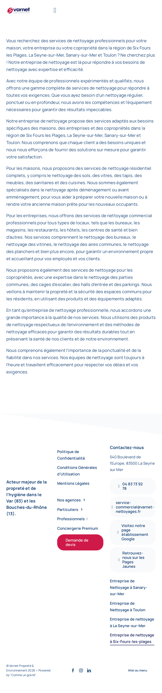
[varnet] (18, 8)
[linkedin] (89, 670)
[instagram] (81, 670)
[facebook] (73, 670)
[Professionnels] (80, 519)
